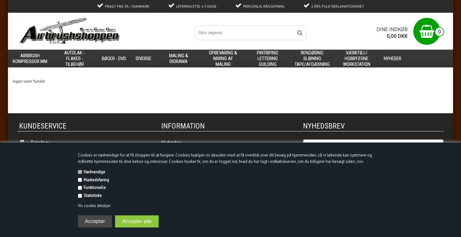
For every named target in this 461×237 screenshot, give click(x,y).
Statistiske (93, 195)
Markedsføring (96, 180)
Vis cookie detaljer (94, 205)
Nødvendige (94, 172)
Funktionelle (95, 187)
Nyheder (392, 58)
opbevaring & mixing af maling (223, 58)
